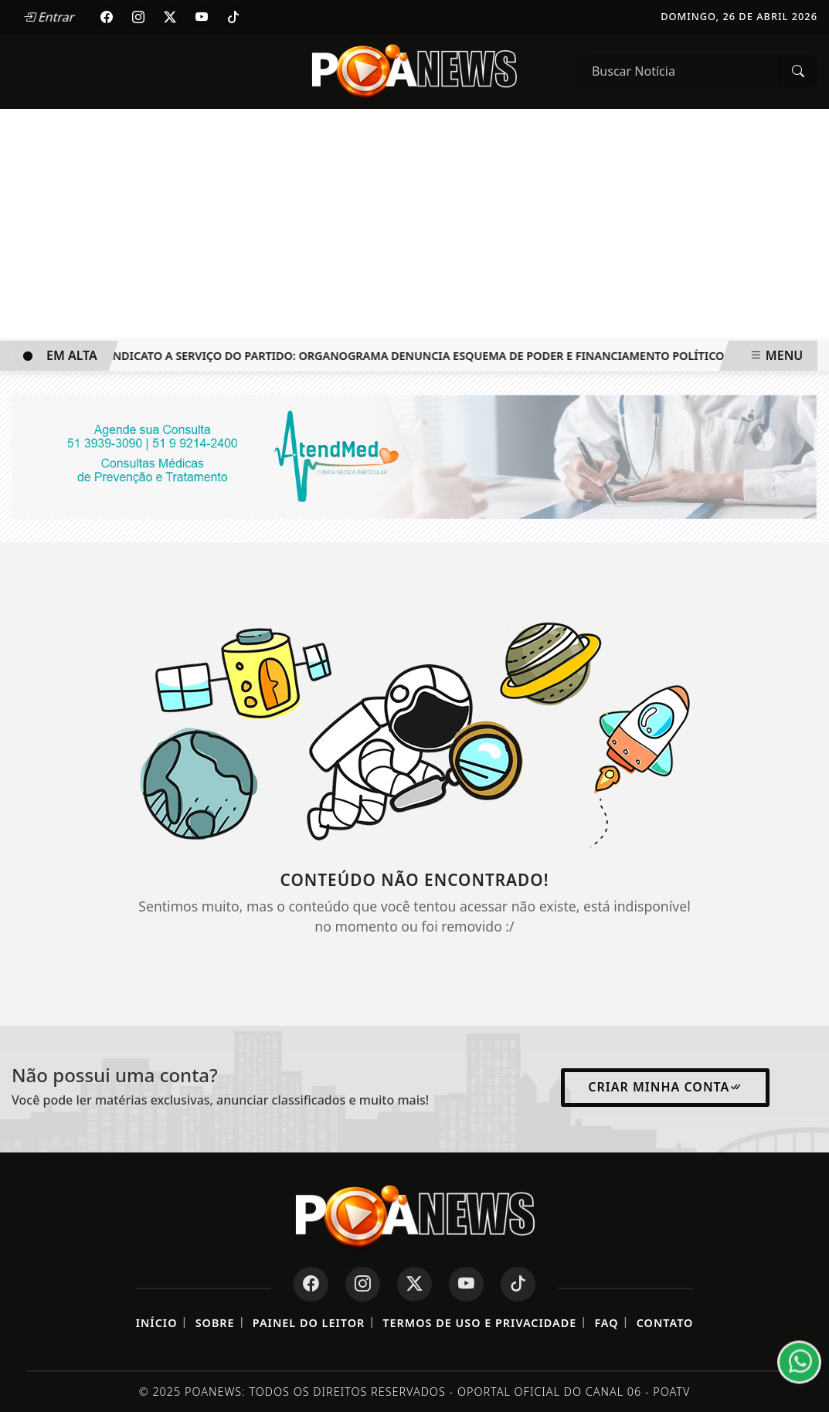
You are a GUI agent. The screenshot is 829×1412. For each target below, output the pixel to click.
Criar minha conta (665, 1087)
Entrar (48, 16)
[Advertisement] (414, 225)
